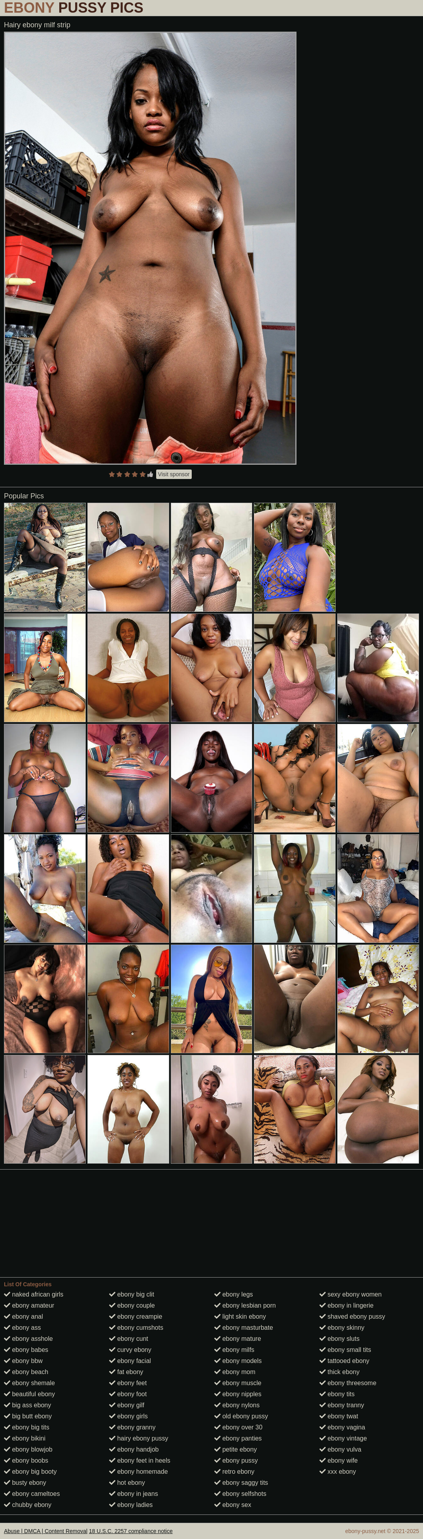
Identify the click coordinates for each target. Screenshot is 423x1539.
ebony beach (26, 1372)
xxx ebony (337, 1471)
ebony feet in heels (139, 1460)
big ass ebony (27, 1405)
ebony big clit (131, 1294)
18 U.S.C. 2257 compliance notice (131, 1531)
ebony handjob (134, 1449)
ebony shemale (29, 1383)
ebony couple (132, 1305)
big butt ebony (28, 1416)
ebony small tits (345, 1349)
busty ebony (25, 1482)
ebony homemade (138, 1471)
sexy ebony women (350, 1294)
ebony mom (234, 1372)
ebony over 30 (238, 1427)
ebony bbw (23, 1360)
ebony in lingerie (346, 1305)
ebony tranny (341, 1405)
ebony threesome (347, 1383)
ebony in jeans (133, 1493)
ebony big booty (30, 1471)
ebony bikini (24, 1438)
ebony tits (337, 1394)
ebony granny (132, 1427)
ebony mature (237, 1338)
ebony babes (26, 1349)
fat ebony (126, 1372)
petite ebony (235, 1449)
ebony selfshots (240, 1493)
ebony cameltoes (32, 1493)
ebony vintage (343, 1438)
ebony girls (128, 1416)
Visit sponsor (174, 474)
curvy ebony (130, 1349)
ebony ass (22, 1327)
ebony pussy (236, 1460)
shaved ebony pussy (352, 1316)
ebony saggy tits (241, 1482)
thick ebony (339, 1372)
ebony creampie (135, 1316)
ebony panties (238, 1438)
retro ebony (234, 1471)
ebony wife (338, 1460)
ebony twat (338, 1416)
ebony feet (128, 1383)
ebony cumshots (136, 1327)
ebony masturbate (243, 1327)
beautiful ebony (29, 1394)
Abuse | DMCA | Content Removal (45, 1531)
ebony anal (23, 1316)
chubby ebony (27, 1504)
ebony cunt (128, 1338)
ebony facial (130, 1360)
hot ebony (127, 1482)
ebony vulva (340, 1449)
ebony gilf (126, 1405)
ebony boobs (26, 1460)
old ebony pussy (241, 1416)
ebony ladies (131, 1504)
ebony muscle (237, 1383)
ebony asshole (28, 1338)
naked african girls (33, 1294)
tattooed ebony (344, 1360)
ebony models (238, 1360)
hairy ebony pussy (138, 1438)
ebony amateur (29, 1305)
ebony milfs (234, 1349)
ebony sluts (339, 1338)
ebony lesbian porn (245, 1305)
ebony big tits (26, 1427)
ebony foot (128, 1394)
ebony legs (233, 1294)
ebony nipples (237, 1394)
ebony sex (232, 1504)
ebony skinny (341, 1327)
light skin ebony (240, 1316)
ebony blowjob (28, 1449)
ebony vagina (342, 1427)
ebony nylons (237, 1405)
